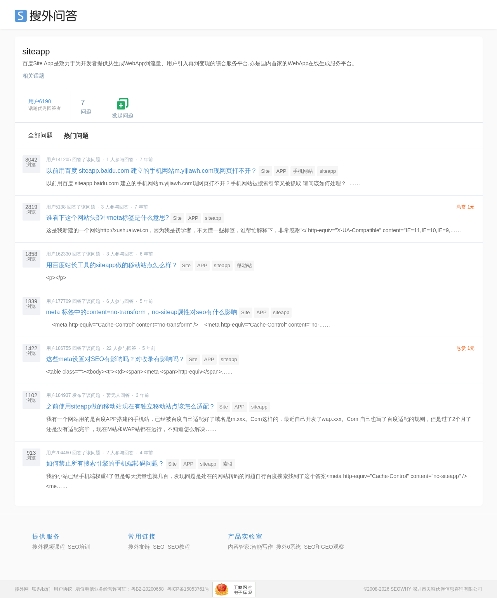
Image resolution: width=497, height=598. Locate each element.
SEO (48, 16)
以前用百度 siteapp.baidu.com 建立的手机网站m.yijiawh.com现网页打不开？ (151, 170)
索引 (228, 464)
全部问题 (40, 135)
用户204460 (58, 452)
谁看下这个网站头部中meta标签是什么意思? (107, 217)
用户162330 (58, 254)
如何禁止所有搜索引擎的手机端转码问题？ (105, 463)
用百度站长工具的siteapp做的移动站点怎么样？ (112, 265)
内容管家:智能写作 (250, 547)
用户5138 (56, 207)
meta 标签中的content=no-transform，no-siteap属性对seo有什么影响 (141, 312)
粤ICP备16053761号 (188, 589)
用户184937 (58, 395)
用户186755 (58, 348)
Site (265, 171)
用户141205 (58, 159)
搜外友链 (139, 547)
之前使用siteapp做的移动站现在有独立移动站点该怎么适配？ (130, 406)
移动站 (244, 265)
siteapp (328, 171)
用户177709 (58, 301)
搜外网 (22, 589)
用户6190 (39, 101)
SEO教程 (179, 547)
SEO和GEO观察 (324, 547)
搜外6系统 (288, 547)
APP (281, 171)
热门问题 (76, 135)
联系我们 (41, 589)
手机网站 (303, 171)
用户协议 (63, 589)
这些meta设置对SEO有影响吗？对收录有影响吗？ (115, 359)
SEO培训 (79, 547)
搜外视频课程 (48, 547)
